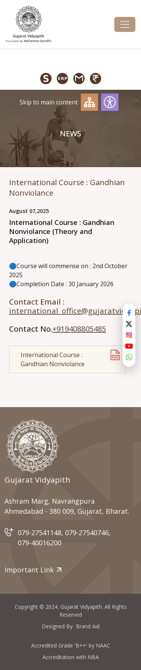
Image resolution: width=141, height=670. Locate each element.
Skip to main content (49, 102)
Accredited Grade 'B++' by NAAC (70, 645)
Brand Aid (88, 626)
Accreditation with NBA (70, 657)
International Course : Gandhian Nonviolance (53, 359)
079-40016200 (39, 542)
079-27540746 (87, 532)
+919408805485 (79, 329)
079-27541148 (39, 532)
